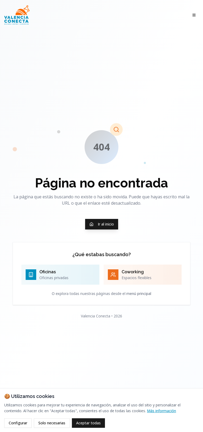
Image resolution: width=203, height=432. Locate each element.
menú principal (138, 293)
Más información (161, 410)
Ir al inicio (101, 224)
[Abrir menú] (194, 15)
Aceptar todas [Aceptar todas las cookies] (88, 422)
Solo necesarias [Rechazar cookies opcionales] (51, 422)
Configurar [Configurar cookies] (18, 422)
